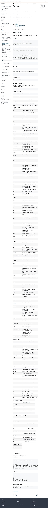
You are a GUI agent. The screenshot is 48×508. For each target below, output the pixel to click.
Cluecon (33, 501)
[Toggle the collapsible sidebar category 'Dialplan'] (11, 20)
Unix (2, 77)
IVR (1, 27)
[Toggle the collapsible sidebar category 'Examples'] (11, 26)
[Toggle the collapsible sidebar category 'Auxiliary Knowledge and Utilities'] (11, 9)
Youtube (3, 501)
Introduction (3, 3)
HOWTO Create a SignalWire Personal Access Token (5, 32)
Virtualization (3, 80)
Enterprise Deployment (4, 24)
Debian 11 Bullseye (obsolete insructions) (6, 52)
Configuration (3, 17)
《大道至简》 (34, 505)
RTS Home (34, 504)
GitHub (33, 502)
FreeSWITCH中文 (20, 504)
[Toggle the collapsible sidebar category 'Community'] (11, 14)
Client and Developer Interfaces (4, 11)
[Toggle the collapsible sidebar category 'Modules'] (11, 90)
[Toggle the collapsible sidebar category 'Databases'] (11, 19)
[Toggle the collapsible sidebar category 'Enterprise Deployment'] (11, 25)
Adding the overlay (17, 20)
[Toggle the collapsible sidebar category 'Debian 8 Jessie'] (11, 56)
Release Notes (3, 95)
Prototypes (2, 93)
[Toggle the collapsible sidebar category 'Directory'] (11, 22)
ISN (3, 62)
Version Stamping (4, 79)
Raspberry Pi (3, 73)
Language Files (3, 34)
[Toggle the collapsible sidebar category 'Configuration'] (11, 17)
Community (2, 14)
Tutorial (3, 504)
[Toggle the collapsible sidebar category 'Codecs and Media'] (11, 13)
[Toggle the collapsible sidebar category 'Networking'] (11, 92)
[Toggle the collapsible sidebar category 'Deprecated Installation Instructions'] (11, 44)
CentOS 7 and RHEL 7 (5, 40)
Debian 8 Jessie (4, 56)
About (3, 502)
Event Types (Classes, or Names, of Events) (6, 7)
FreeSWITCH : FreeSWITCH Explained (5, 103)
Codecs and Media (4, 13)
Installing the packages (19, 26)
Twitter (18, 502)
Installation (2, 30)
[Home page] (13, 3)
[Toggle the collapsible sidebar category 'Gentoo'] (11, 60)
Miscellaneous (3, 89)
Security (2, 96)
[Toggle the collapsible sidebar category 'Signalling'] (11, 98)
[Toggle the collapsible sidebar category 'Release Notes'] (11, 95)
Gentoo (3, 60)
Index (2, 29)
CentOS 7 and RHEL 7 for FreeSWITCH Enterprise (6, 54)
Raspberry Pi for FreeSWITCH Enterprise (5, 76)
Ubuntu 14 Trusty (5, 69)
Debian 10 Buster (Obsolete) (6, 47)
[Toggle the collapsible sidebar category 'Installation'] (11, 30)
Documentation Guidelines (5, 23)
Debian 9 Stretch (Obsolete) (6, 45)
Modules (2, 90)
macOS (2, 83)
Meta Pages (2, 87)
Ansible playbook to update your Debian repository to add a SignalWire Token (6, 38)
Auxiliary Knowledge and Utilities (4, 9)
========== (3, 4)
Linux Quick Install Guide (6, 65)
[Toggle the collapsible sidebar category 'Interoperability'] (11, 85)
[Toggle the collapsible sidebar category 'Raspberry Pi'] (11, 74)
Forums (18, 501)
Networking (2, 92)
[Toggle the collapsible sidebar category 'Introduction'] (11, 86)
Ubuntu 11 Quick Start (5, 66)
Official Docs (4, 505)
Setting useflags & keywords (20, 25)
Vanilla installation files (5, 72)
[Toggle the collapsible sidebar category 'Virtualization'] (11, 80)
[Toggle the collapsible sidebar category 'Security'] (11, 96)
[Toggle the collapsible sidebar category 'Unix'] (11, 77)
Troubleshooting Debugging (5, 99)
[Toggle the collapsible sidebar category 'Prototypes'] (11, 93)
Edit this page (15, 491)
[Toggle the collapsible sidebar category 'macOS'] (11, 83)
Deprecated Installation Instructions (5, 44)
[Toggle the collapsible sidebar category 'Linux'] (11, 36)
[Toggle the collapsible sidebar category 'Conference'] (11, 16)
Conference (2, 16)
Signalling (2, 98)
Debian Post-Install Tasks (6, 57)
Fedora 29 (3, 59)
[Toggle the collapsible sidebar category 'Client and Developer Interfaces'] (11, 11)
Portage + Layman (19, 21)
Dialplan (2, 20)
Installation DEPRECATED (6, 63)
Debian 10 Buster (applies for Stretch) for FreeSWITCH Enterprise (6, 49)
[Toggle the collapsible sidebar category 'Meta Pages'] (11, 88)
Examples (2, 26)
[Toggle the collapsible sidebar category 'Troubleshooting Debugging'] (11, 99)
